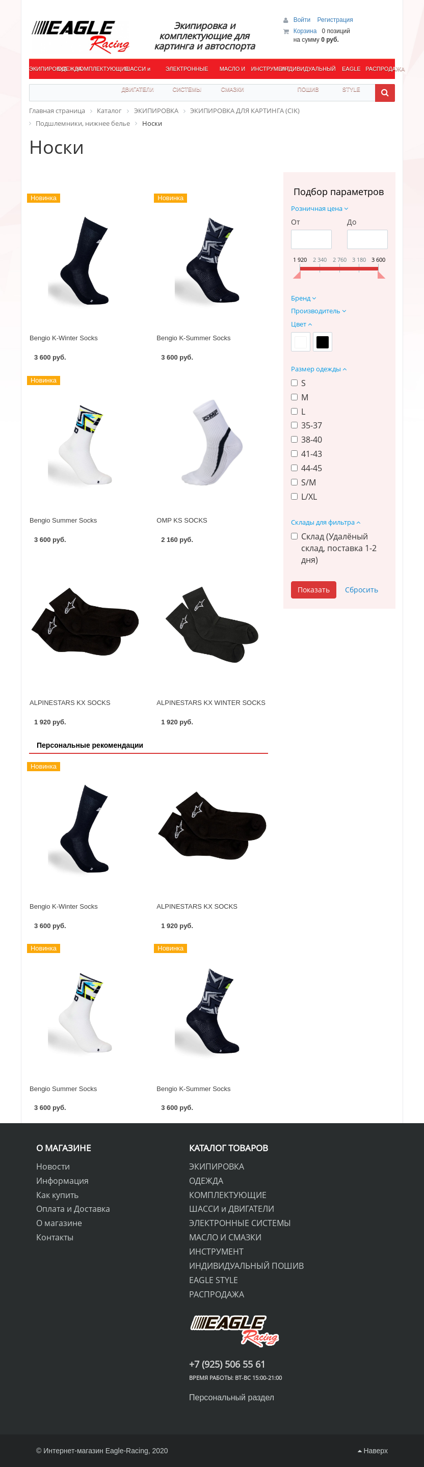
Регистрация (335, 19)
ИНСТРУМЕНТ (265, 69)
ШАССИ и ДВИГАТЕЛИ (137, 72)
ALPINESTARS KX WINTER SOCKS (211, 703)
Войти (303, 19)
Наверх (373, 1451)
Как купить (57, 1195)
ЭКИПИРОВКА (43, 69)
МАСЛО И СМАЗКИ (233, 72)
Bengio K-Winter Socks (64, 338)
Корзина (305, 31)
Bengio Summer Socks (63, 520)
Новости (53, 1166)
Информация (62, 1180)
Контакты (54, 1237)
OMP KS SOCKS (181, 520)
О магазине (59, 1223)
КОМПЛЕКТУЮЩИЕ (96, 69)
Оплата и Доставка (73, 1208)
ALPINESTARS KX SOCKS (70, 703)
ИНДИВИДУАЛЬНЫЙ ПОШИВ (308, 72)
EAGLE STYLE (351, 72)
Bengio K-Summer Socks (193, 338)
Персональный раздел (231, 1397)
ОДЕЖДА (67, 69)
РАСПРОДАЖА (380, 69)
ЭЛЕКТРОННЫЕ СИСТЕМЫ (187, 72)
